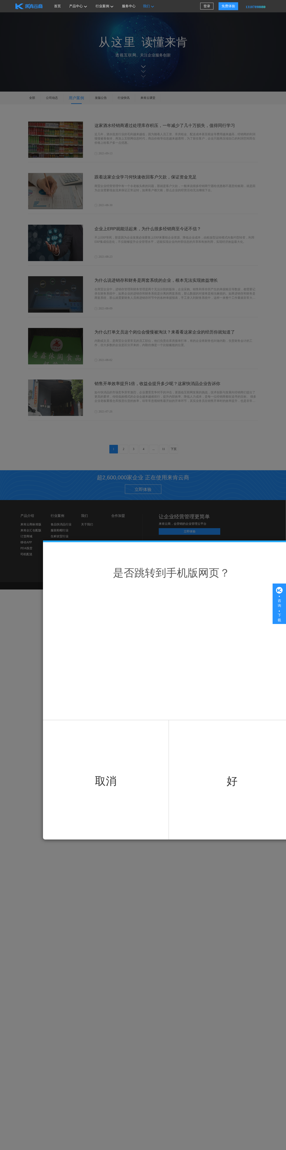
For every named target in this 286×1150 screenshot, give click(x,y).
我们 (148, 6)
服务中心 (129, 6)
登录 (206, 6)
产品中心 (78, 6)
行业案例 (104, 6)
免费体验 (228, 6)
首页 (57, 6)
